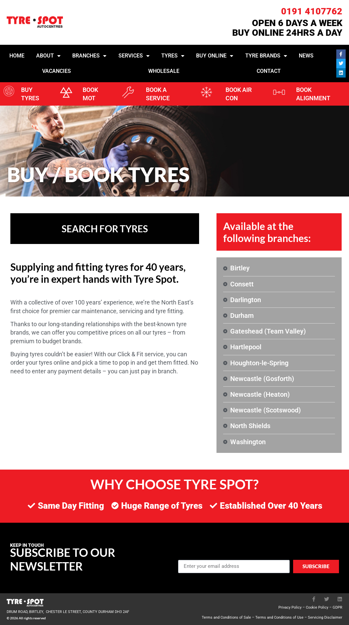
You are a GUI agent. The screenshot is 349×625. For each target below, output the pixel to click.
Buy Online (214, 56)
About (48, 56)
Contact (269, 71)
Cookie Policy (317, 607)
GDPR (337, 607)
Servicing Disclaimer (325, 617)
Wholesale (163, 71)
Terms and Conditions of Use (279, 617)
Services (134, 56)
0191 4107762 (311, 11)
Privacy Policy (289, 607)
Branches (89, 56)
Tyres (172, 56)
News (306, 55)
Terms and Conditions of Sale (226, 617)
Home (16, 55)
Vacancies (56, 71)
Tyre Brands (266, 56)
